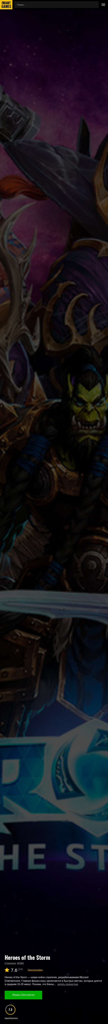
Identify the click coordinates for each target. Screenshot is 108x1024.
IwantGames (6, 4)
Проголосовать (35, 970)
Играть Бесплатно (23, 994)
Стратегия (10, 963)
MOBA (20, 963)
